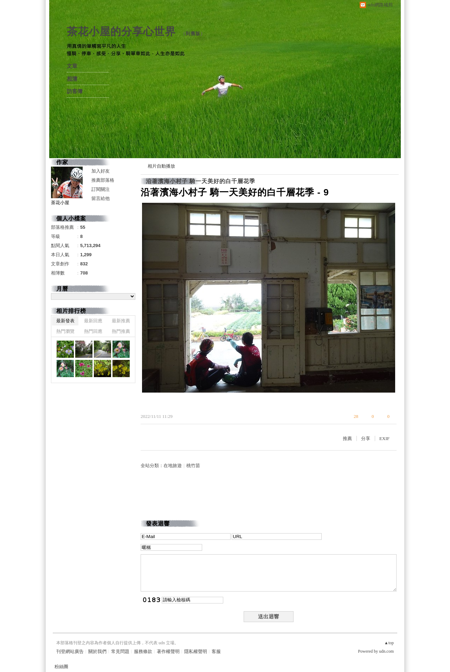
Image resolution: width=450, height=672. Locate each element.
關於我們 (97, 651)
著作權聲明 (168, 651)
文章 (72, 66)
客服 (216, 651)
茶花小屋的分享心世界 (121, 31)
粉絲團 (61, 666)
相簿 (72, 79)
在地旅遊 (172, 465)
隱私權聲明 (195, 651)
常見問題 (120, 651)
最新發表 (65, 320)
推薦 (347, 438)
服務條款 (143, 651)
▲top (389, 642)
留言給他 (100, 198)
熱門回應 (93, 331)
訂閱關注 (100, 189)
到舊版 (193, 33)
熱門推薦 (121, 331)
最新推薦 (121, 320)
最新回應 (93, 320)
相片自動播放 (161, 166)
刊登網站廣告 (70, 651)
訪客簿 (75, 91)
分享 (365, 438)
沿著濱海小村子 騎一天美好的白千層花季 (200, 181)
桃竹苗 (193, 465)
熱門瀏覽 (65, 331)
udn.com (386, 651)
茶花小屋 (60, 202)
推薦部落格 (102, 180)
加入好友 (100, 171)
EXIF (384, 438)
